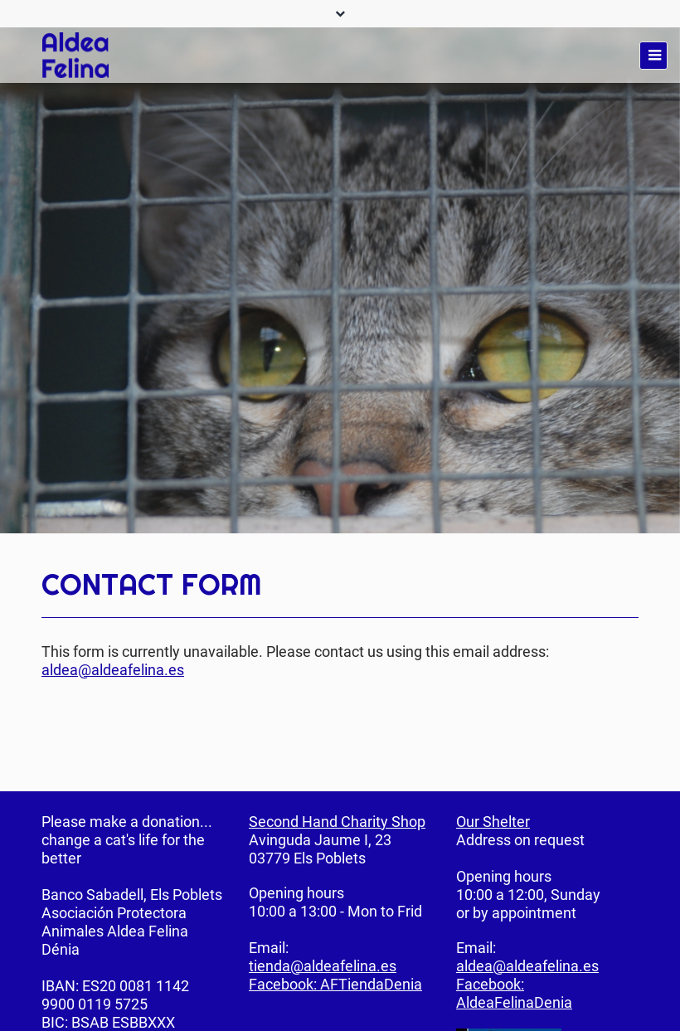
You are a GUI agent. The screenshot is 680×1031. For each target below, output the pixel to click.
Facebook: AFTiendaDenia (335, 984)
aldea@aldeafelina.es (112, 669)
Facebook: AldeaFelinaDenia (514, 993)
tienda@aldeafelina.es (322, 966)
